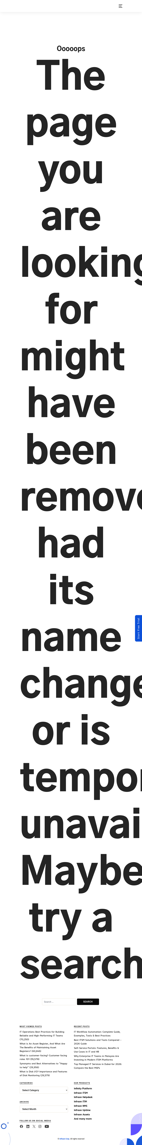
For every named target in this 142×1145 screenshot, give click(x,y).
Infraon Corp (64, 1139)
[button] (120, 6)
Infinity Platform (83, 1088)
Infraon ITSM (81, 1092)
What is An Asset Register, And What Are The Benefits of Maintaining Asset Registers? (42, 1047)
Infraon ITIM (80, 1101)
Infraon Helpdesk (83, 1097)
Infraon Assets (82, 1114)
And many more (83, 1118)
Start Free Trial (138, 628)
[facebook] (21, 1126)
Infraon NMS (80, 1105)
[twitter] (34, 1126)
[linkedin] (28, 1126)
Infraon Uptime (82, 1110)
